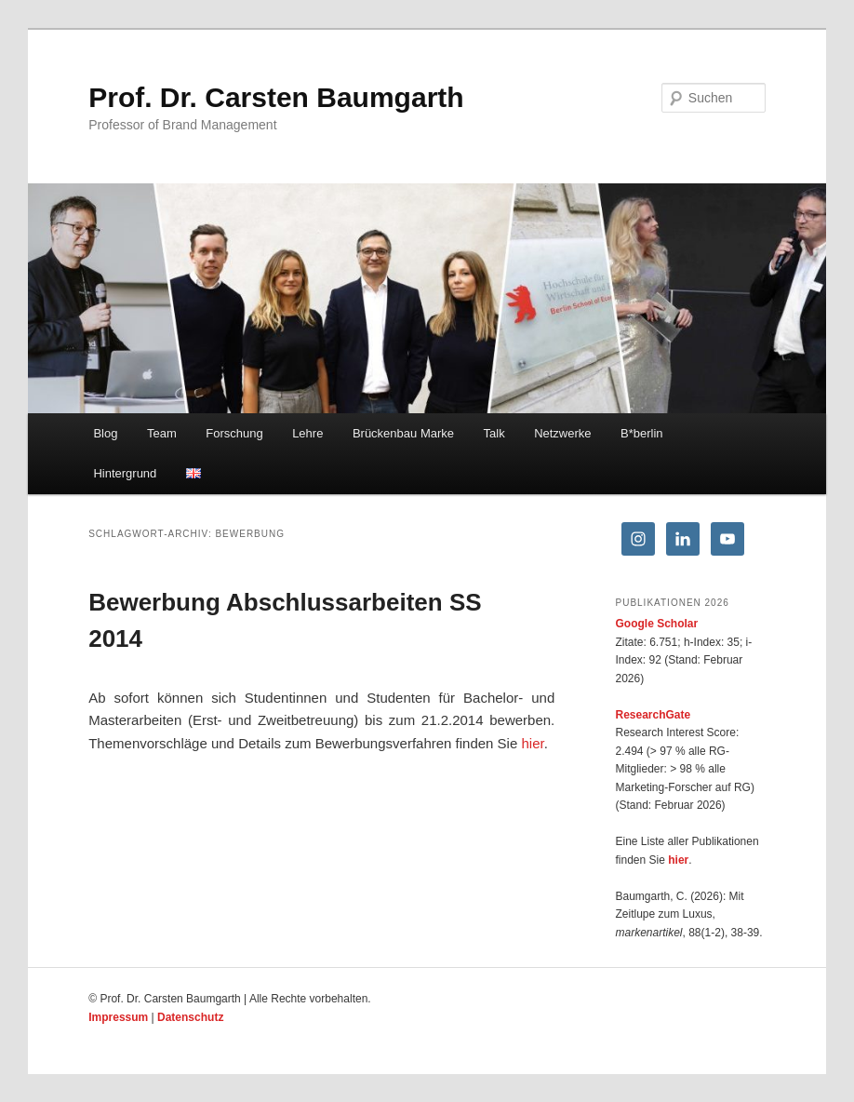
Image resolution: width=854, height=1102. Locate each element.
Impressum (118, 1017)
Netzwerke (562, 433)
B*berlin (641, 433)
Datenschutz (190, 1017)
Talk (494, 433)
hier (532, 743)
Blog (105, 433)
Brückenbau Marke (403, 433)
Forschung (234, 433)
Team (162, 433)
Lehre (307, 433)
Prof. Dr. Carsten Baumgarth (275, 97)
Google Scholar (657, 623)
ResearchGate (653, 714)
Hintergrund (124, 473)
